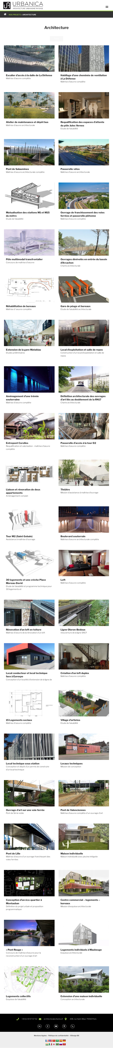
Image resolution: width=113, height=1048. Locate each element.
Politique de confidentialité (58, 1036)
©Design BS (74, 1036)
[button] (107, 7)
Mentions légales (40, 1036)
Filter (56, 39)
